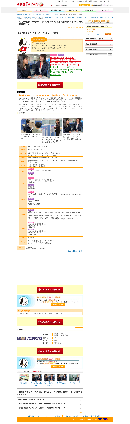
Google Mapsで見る (75, 251)
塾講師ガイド (89, 10)
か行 (39, 17)
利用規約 (31, 416)
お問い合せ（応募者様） (72, 416)
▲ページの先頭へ (79, 327)
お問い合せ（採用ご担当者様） (92, 416)
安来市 (52, 14)
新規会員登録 (96, 5)
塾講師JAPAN (25, 10)
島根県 (47, 14)
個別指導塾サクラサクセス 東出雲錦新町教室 (36, 383)
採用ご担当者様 (55, 5)
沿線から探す (57, 10)
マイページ (105, 10)
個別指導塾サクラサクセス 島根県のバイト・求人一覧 (77, 17)
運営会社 (57, 416)
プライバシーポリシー (44, 416)
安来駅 (56, 14)
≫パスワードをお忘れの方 (93, 34)
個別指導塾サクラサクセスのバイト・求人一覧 (52, 17)
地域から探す (41, 10)
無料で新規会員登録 (99, 21)
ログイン (108, 5)
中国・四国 (41, 14)
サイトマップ (64, 5)
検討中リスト (84, 5)
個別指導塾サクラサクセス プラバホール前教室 (49, 383)
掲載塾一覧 (73, 10)
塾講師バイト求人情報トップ (23, 14)
